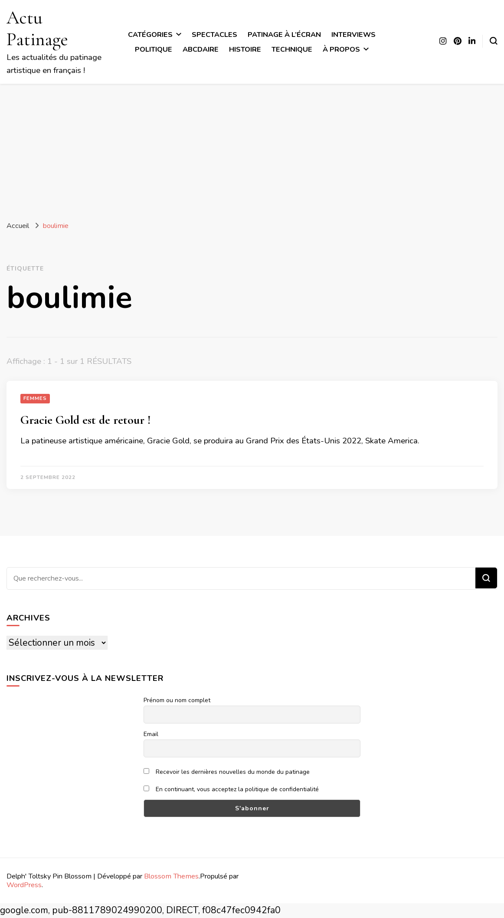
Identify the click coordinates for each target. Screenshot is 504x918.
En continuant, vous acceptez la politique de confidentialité (231, 789)
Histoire (245, 49)
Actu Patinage (37, 28)
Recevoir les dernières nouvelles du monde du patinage (227, 772)
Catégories (150, 35)
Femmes (35, 398)
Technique (292, 49)
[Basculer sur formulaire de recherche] (493, 41)
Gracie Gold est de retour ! (85, 420)
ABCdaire (201, 49)
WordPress (24, 885)
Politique (153, 49)
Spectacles (214, 35)
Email (151, 734)
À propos (341, 49)
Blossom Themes (171, 876)
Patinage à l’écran (284, 35)
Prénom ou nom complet (177, 700)
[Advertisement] (252, 149)
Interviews (353, 35)
